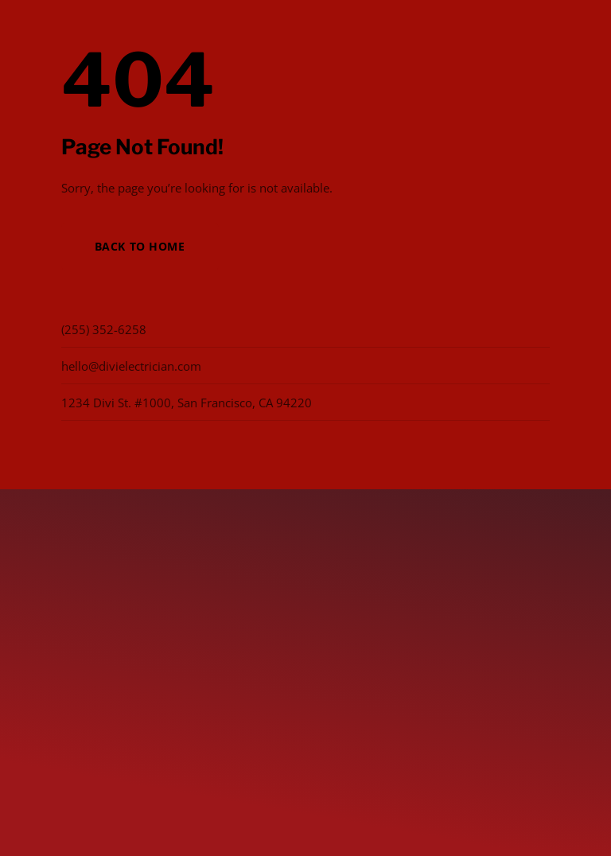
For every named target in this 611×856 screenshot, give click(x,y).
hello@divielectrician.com (131, 366)
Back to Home (140, 246)
